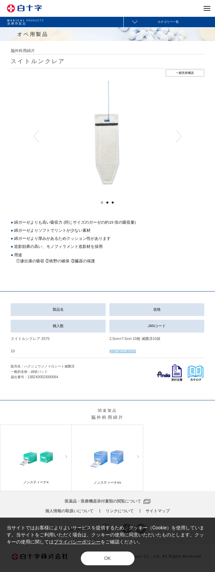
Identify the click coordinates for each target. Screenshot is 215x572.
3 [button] (113, 203)
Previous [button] (36, 136)
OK (107, 558)
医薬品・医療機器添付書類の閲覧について (103, 501)
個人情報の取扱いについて (69, 511)
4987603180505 (122, 351)
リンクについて (120, 511)
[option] (107, 136)
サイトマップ (158, 511)
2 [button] (107, 203)
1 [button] (102, 203)
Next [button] (178, 136)
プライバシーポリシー (77, 541)
